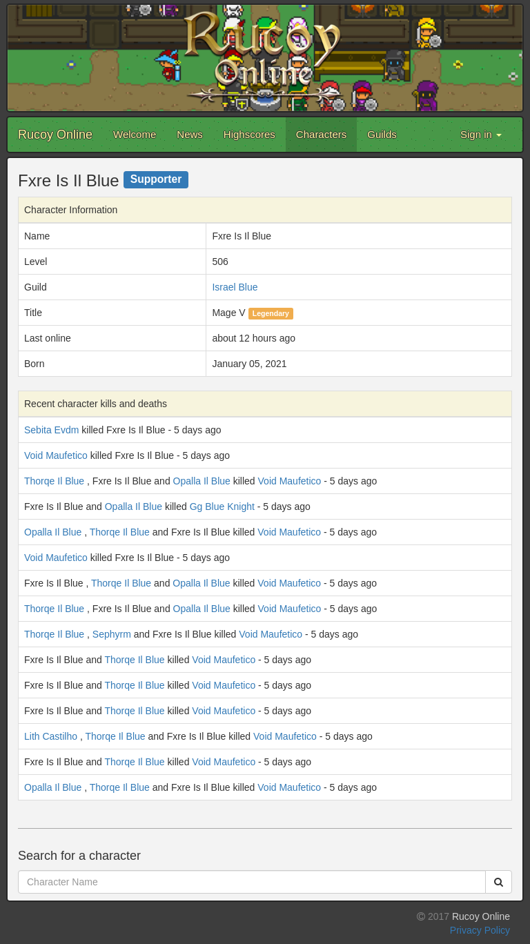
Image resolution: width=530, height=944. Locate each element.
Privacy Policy (480, 930)
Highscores (249, 134)
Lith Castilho (50, 736)
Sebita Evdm (51, 429)
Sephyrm (111, 634)
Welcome (134, 134)
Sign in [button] (481, 134)
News (190, 134)
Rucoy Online (55, 134)
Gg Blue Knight (222, 506)
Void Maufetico (56, 455)
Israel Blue (234, 287)
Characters (321, 134)
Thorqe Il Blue (54, 480)
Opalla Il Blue (201, 480)
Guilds (382, 134)
